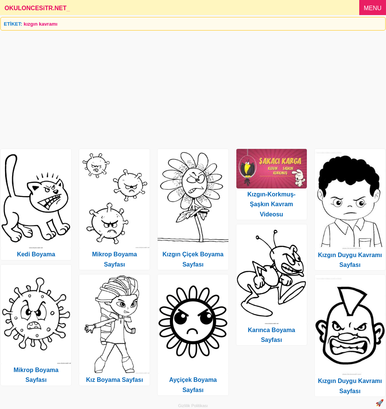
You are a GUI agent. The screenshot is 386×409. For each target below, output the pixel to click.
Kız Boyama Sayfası (114, 380)
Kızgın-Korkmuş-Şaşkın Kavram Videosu (271, 204)
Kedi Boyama (36, 254)
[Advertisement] (193, 86)
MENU (372, 8)
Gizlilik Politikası (193, 405)
